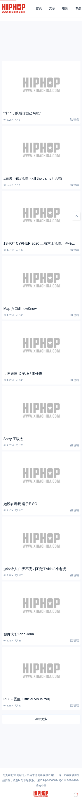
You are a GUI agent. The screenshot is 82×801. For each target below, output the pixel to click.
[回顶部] (76, 216)
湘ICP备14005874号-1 (50, 780)
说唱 (76, 119)
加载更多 (41, 719)
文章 (52, 8)
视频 (65, 8)
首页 (39, 8)
